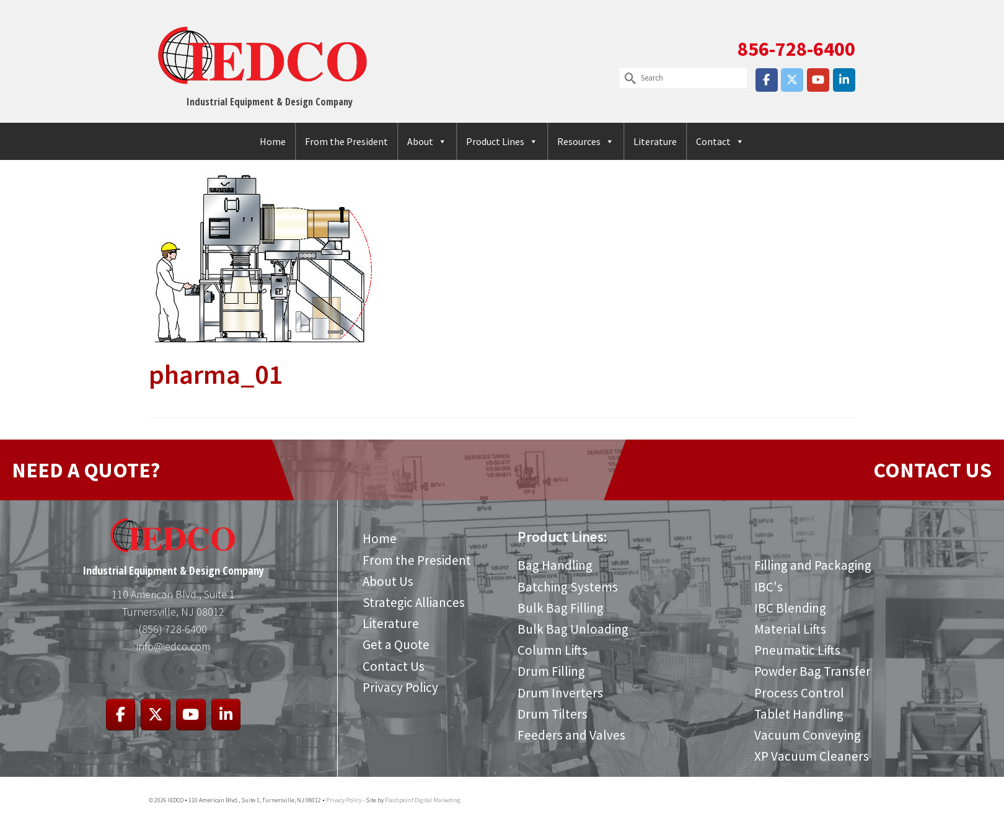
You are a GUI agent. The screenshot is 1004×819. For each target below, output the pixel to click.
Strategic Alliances (414, 602)
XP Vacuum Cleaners (811, 756)
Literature (655, 141)
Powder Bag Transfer (812, 671)
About (427, 141)
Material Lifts (790, 629)
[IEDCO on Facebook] (766, 80)
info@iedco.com (173, 646)
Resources (585, 141)
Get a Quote (396, 644)
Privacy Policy (400, 687)
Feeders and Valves (571, 735)
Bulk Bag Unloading (572, 629)
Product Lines (502, 141)
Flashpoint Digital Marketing (422, 800)
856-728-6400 (796, 49)
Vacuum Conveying (807, 735)
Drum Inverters (560, 692)
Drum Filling (551, 671)
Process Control (799, 692)
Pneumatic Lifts (797, 650)
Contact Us (394, 666)
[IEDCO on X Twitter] (792, 80)
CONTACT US (932, 470)
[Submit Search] (628, 78)
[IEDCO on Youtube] (818, 80)
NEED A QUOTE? (86, 470)
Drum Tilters (552, 714)
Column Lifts (552, 650)
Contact (720, 141)
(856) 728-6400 (173, 629)
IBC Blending (790, 608)
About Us (388, 581)
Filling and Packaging (812, 565)
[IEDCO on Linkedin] (844, 80)
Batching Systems (567, 586)
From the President (346, 141)
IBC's (768, 586)
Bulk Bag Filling (560, 608)
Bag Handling (554, 565)
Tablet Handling (798, 714)
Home (273, 141)
